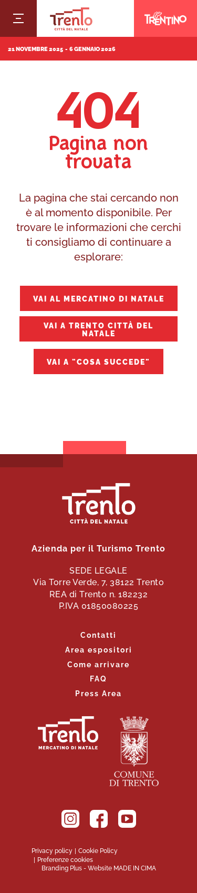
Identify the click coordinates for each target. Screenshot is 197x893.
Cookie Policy (98, 850)
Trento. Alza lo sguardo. (68, 732)
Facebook (99, 819)
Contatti (98, 634)
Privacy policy (52, 850)
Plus (76, 868)
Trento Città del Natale (71, 19)
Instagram (70, 819)
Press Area (98, 693)
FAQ (98, 678)
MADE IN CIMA (134, 868)
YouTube (127, 819)
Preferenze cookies (65, 859)
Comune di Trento (134, 751)
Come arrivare (98, 664)
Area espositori (98, 649)
